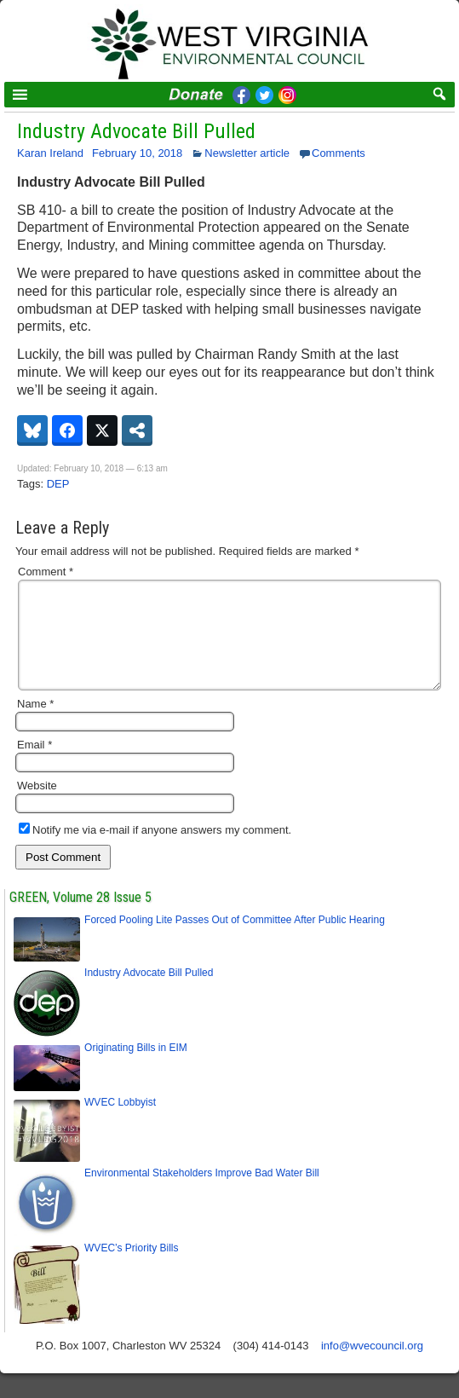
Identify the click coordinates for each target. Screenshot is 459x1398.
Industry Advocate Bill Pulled (136, 131)
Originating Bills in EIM (135, 1068)
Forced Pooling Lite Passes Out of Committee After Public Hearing (234, 940)
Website (37, 806)
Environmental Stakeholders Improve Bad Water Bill (201, 1193)
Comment (45, 571)
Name (35, 724)
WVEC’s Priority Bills (131, 1268)
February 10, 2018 (137, 153)
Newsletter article (247, 153)
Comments (338, 153)
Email (34, 765)
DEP (58, 483)
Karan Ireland (50, 153)
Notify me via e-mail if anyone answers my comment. (155, 850)
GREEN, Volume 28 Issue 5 (80, 918)
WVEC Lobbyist (120, 1123)
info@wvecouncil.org (372, 1366)
